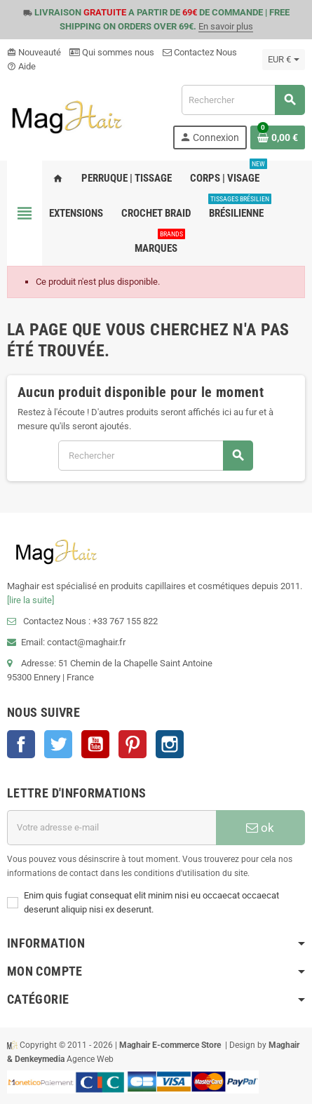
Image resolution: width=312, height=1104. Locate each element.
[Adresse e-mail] (111, 827)
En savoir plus (225, 26)
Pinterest (132, 744)
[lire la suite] (30, 600)
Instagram (170, 744)
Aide (21, 66)
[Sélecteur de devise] (283, 59)
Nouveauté (34, 52)
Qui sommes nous (111, 52)
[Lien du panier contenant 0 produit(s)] (277, 137)
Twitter (58, 744)
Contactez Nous (200, 52)
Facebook (21, 744)
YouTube (95, 744)
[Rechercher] (243, 100)
